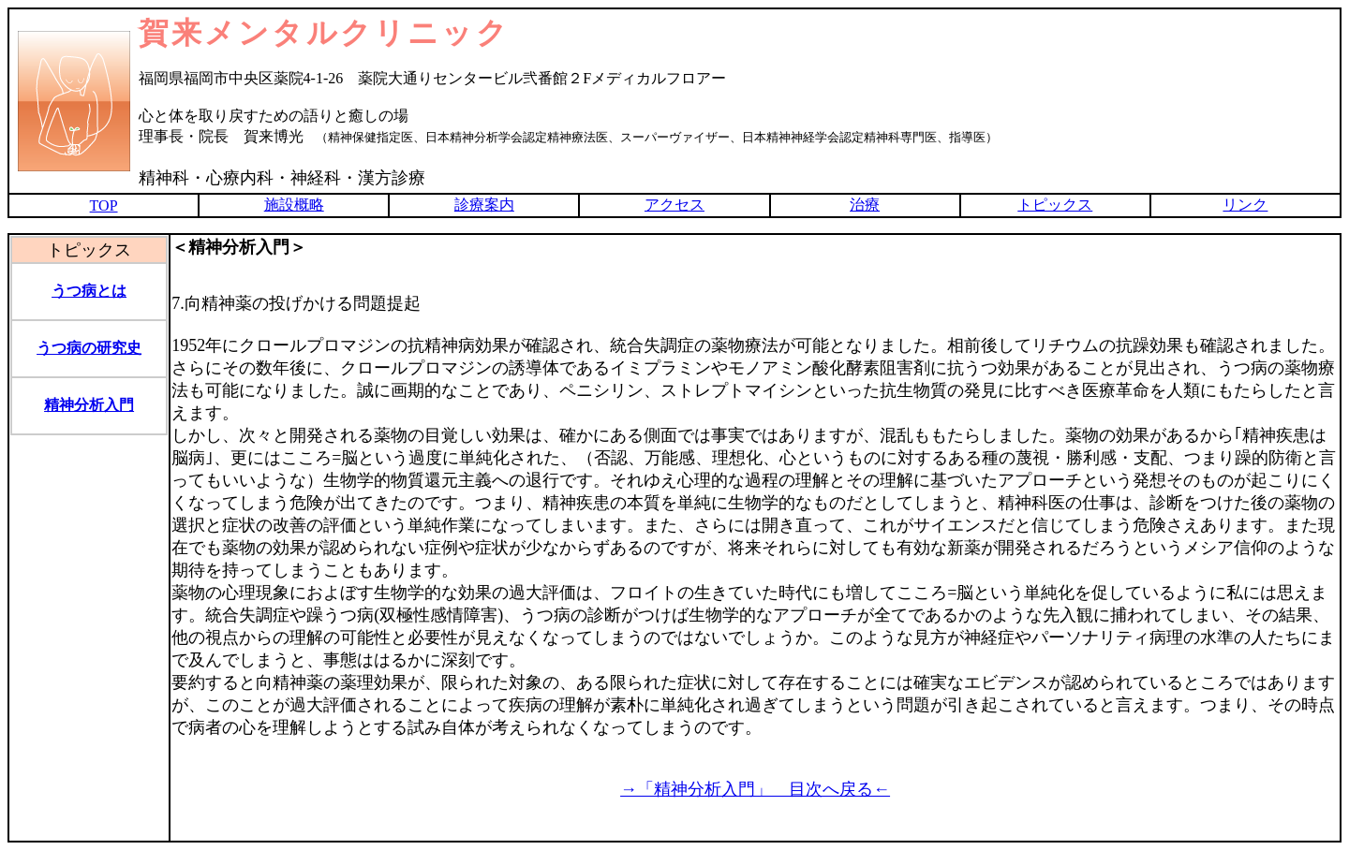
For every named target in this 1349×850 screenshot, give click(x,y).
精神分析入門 (89, 405)
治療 (865, 204)
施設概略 (294, 204)
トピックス (1054, 204)
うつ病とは (89, 291)
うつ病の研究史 (89, 348)
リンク (1245, 204)
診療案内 (484, 204)
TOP (104, 205)
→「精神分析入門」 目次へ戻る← (755, 789)
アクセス (674, 204)
